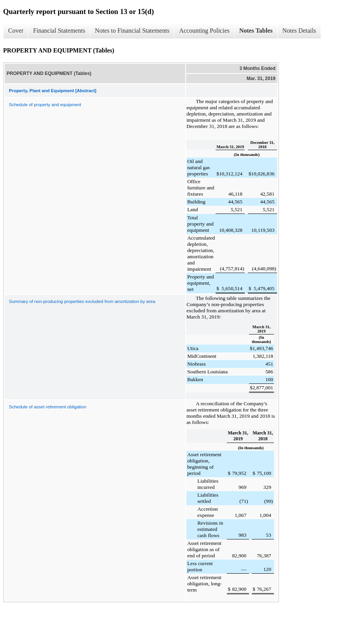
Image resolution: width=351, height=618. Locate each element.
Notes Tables (256, 30)
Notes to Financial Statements (132, 30)
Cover (15, 30)
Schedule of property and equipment (45, 104)
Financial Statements (59, 30)
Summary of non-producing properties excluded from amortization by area (82, 301)
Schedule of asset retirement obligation (47, 406)
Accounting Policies (204, 30)
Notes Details (299, 30)
